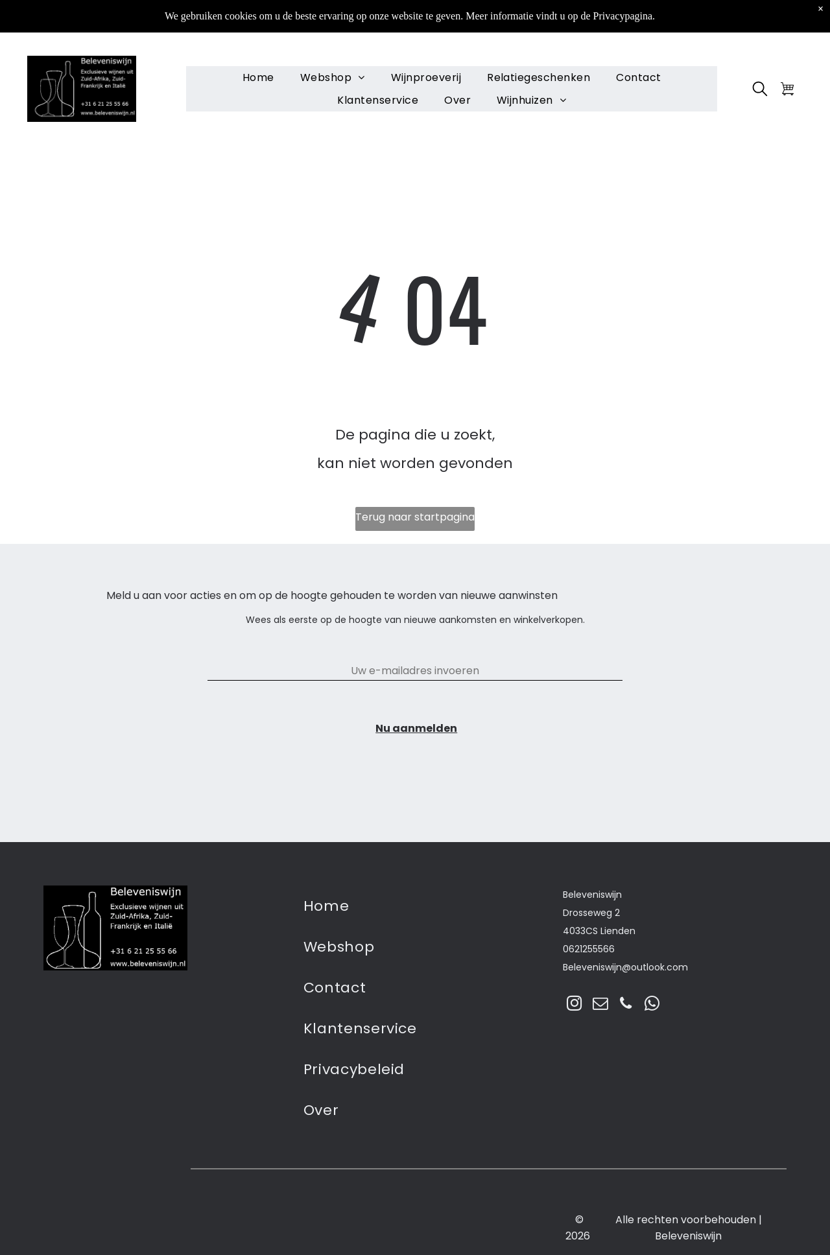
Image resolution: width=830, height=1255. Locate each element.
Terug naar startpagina (415, 517)
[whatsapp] (652, 1005)
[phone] (626, 1005)
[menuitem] (258, 45)
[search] (760, 58)
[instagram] (574, 1005)
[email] (600, 1005)
